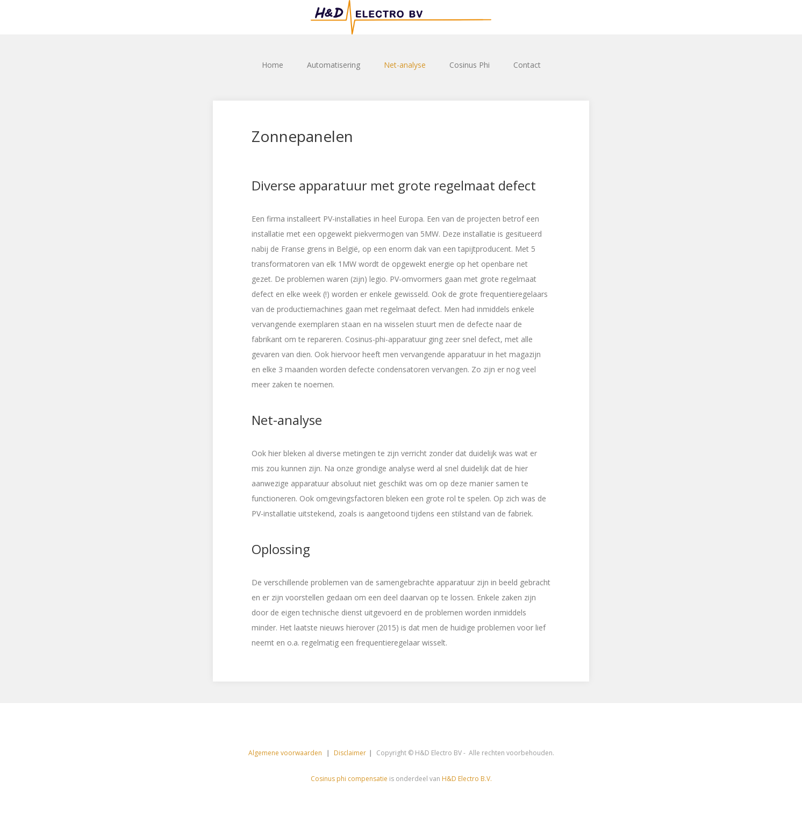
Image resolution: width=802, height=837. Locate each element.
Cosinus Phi (469, 65)
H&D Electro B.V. (467, 778)
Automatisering (333, 65)
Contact (527, 65)
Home (272, 65)
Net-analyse (405, 65)
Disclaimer (350, 752)
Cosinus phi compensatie (349, 778)
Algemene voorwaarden (286, 752)
